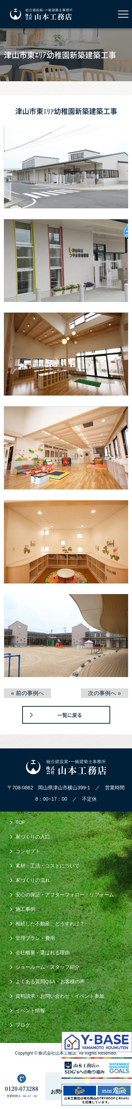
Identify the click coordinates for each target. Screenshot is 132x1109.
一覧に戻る (69, 714)
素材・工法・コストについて (47, 865)
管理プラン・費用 (35, 938)
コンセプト (27, 851)
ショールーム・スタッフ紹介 (47, 967)
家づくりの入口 (32, 837)
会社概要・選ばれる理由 (42, 952)
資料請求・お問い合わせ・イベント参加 (59, 996)
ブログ (22, 1025)
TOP (20, 822)
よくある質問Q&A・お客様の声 (50, 981)
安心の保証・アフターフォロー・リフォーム (64, 894)
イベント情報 (30, 1010)
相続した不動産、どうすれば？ (49, 923)
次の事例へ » (104, 693)
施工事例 (25, 909)
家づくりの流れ (32, 880)
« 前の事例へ (27, 693)
